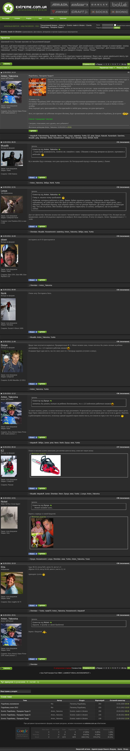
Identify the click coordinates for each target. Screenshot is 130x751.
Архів (119, 749)
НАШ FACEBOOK (27, 26)
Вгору (125, 749)
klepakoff (33, 136)
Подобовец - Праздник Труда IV (19, 711)
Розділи (28, 18)
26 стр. (124, 64)
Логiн (98, 25)
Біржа (52, 18)
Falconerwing (43, 136)
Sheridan (43, 138)
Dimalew (78, 138)
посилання (124, 142)
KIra (3, 567)
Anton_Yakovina (9, 76)
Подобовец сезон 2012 (9, 707)
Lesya (70, 136)
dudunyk (53, 136)
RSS (37, 26)
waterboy (77, 136)
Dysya (97, 136)
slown (4, 239)
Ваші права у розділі (9, 691)
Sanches (120, 136)
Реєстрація (5, 18)
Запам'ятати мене (122, 25)
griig (37, 138)
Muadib (31, 138)
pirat (92, 136)
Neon (59, 136)
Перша (99, 64)
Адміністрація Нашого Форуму (104, 749)
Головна (17, 18)
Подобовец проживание (10, 704)
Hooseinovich (58, 138)
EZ (89, 136)
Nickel (4, 501)
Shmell (90, 138)
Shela (50, 138)
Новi (79, 668)
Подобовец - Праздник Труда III (18, 715)
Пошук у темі (122, 68)
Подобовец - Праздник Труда (18, 718)
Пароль (99, 28)
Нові (40, 18)
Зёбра (67, 138)
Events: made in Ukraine (76, 25)
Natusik (104, 136)
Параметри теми (106, 68)
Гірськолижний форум (48, 25)
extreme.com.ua (90, 723)
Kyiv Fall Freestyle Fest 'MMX (51, 673)
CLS (72, 138)
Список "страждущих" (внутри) (41, 119)
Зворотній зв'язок (83, 749)
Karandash (112, 136)
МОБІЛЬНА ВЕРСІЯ (11, 26)
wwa (85, 138)
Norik (96, 138)
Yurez (65, 136)
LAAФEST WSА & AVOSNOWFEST (76, 673)
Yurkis (84, 136)
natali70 (48, 611)
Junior (46, 443)
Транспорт (63, 18)
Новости (62, 25)
